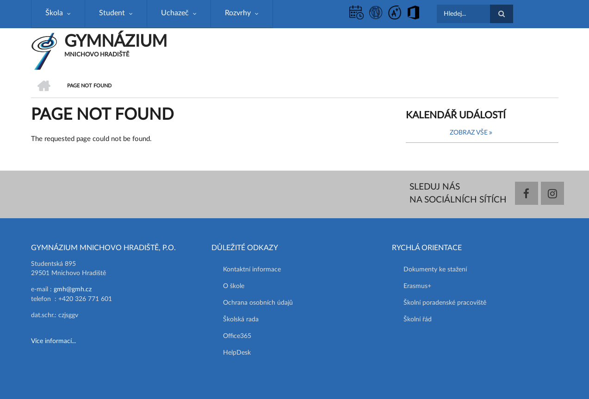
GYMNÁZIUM (115, 41)
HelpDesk (237, 353)
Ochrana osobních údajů (258, 303)
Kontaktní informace (252, 269)
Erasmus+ (417, 286)
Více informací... (53, 341)
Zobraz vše (469, 132)
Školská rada (241, 319)
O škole (233, 286)
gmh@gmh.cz (73, 289)
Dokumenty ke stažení (435, 269)
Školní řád (417, 319)
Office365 (237, 336)
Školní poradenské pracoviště (444, 303)
